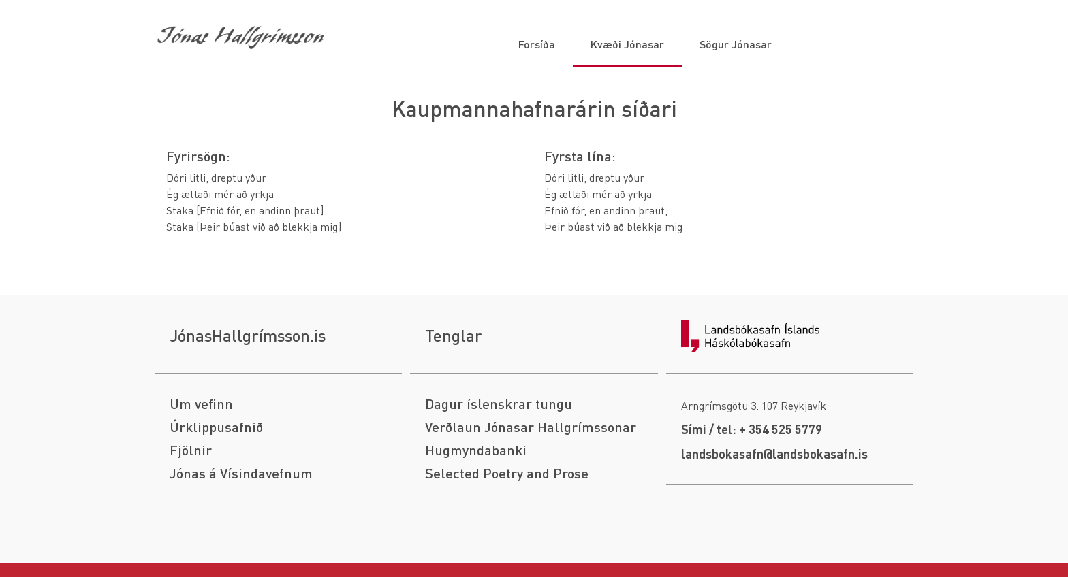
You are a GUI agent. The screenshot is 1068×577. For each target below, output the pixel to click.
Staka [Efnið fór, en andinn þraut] (245, 210)
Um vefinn (201, 403)
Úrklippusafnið (216, 426)
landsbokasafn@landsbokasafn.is (774, 453)
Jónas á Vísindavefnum (241, 473)
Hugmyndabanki (476, 450)
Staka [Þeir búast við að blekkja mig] (253, 226)
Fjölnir (191, 450)
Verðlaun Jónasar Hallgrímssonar (530, 426)
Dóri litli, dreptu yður (216, 177)
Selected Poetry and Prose (506, 473)
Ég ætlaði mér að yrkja (220, 193)
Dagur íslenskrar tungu (498, 403)
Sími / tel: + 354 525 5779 (751, 429)
